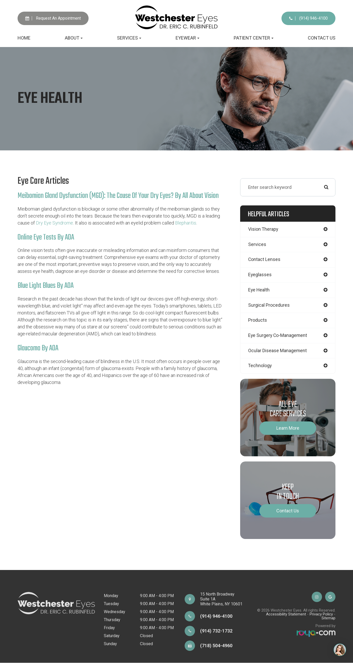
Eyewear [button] (187, 38)
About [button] (74, 38)
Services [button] (129, 38)
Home (24, 38)
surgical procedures (269, 305)
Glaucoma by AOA (38, 348)
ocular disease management (277, 351)
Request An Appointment (53, 18)
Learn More (287, 428)
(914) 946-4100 (308, 18)
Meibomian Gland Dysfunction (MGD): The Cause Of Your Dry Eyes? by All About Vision (118, 196)
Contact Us (321, 38)
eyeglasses (260, 275)
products (257, 320)
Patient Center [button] (253, 38)
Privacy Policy (321, 636)
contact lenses (264, 260)
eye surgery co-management (277, 335)
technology (260, 366)
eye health (259, 290)
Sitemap (328, 639)
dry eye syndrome (54, 222)
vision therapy (263, 229)
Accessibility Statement (286, 636)
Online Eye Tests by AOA (46, 237)
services (257, 244)
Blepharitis (185, 222)
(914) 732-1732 (216, 652)
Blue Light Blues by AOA (46, 285)
